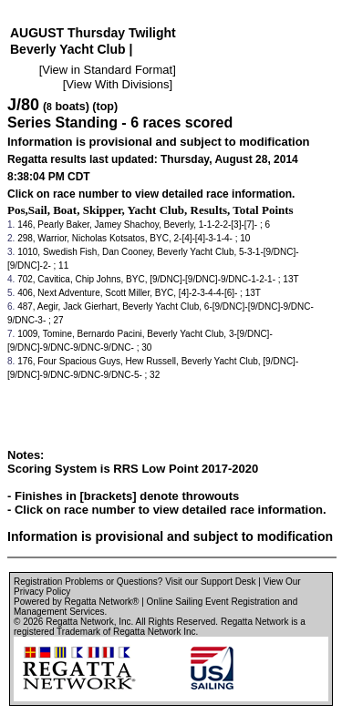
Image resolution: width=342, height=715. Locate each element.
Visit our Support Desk (210, 582)
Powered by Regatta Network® (76, 602)
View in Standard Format (107, 70)
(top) (105, 106)
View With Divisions (117, 84)
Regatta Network (79, 622)
